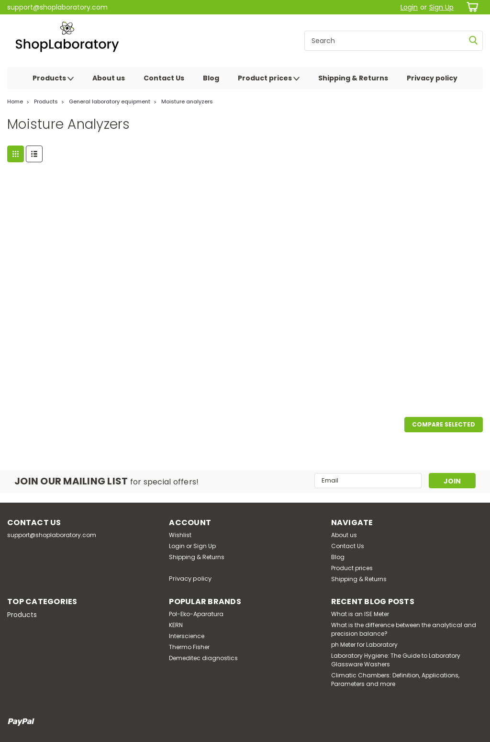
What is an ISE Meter (360, 614)
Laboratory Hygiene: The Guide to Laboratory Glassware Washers (395, 660)
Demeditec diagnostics (203, 658)
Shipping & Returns (353, 78)
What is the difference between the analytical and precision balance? (403, 629)
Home (15, 101)
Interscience (186, 636)
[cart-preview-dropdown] (470, 6)
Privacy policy (432, 78)
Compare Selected (443, 424)
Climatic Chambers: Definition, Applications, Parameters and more (395, 679)
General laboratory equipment (109, 101)
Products (53, 78)
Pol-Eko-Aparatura (196, 614)
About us (108, 78)
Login (409, 7)
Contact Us (164, 78)
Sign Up (441, 7)
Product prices (269, 78)
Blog (211, 78)
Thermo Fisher (189, 647)
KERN (176, 625)
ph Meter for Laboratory (364, 645)
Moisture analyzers (187, 101)
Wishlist (180, 535)
